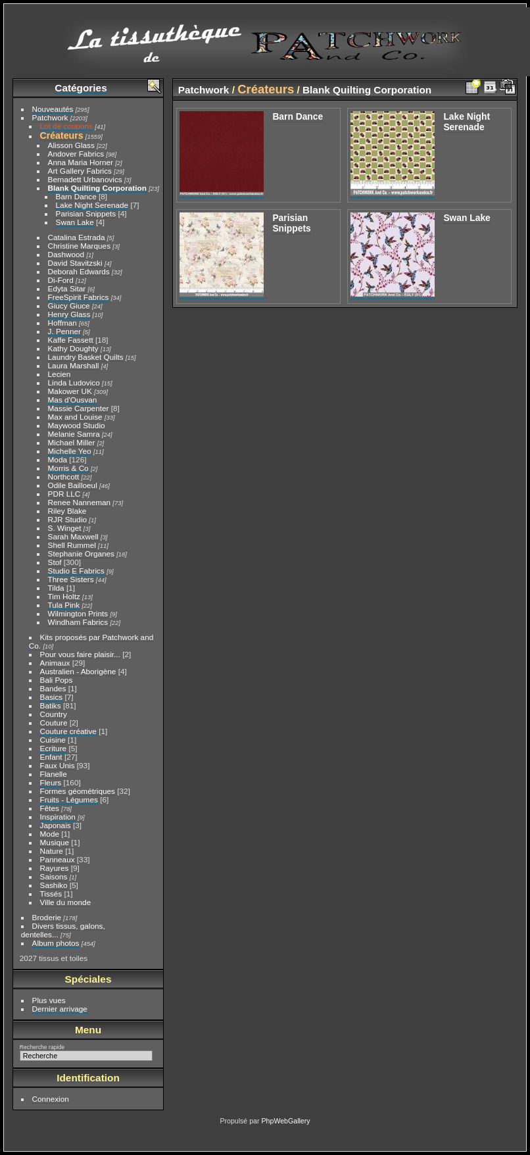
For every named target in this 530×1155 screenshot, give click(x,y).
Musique (54, 842)
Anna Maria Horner (80, 162)
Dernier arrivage (59, 1008)
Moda (57, 459)
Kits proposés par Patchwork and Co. (91, 641)
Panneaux (57, 859)
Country (53, 714)
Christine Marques (79, 245)
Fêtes (49, 808)
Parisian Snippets (86, 213)
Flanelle (53, 774)
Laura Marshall (73, 365)
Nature (51, 851)
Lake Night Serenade (92, 205)
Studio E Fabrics (76, 570)
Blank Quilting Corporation (97, 188)
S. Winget (65, 528)
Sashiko (54, 885)
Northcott (64, 476)
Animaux (55, 662)
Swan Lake (75, 222)
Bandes (53, 688)
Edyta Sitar (67, 288)
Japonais (55, 825)
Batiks (50, 705)
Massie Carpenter (78, 408)
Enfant (51, 756)
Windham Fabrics (78, 622)
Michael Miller (71, 442)
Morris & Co (68, 468)
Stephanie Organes (81, 553)
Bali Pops (56, 680)
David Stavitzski (75, 262)
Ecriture (53, 748)
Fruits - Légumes (69, 799)
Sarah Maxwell (73, 536)
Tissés (51, 893)
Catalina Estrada (76, 237)
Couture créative (68, 731)
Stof (55, 562)
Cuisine (53, 739)
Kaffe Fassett (70, 339)
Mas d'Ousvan (72, 399)
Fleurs (51, 782)
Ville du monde (65, 902)
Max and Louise (75, 416)
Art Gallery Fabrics (80, 170)
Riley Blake (67, 510)
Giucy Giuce (69, 305)
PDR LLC (64, 493)
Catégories (81, 87)
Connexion (50, 1098)
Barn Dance (76, 196)
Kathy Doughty (73, 348)
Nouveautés (53, 109)
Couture (54, 722)
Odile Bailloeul (72, 485)
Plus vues (49, 1000)
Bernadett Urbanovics (85, 179)
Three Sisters (71, 579)
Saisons (54, 876)
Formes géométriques (77, 791)
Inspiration (58, 816)
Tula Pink (64, 605)
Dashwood (66, 254)
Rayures (54, 868)
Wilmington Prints (78, 613)
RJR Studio (67, 519)
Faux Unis (57, 765)
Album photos (56, 943)
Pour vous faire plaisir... (80, 654)
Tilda (56, 587)
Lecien (59, 374)
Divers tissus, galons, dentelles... (63, 930)
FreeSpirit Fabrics (78, 297)
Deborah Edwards (79, 271)
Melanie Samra (74, 434)
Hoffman (62, 322)
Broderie (46, 917)
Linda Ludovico (74, 382)
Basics (51, 697)
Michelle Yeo (69, 451)
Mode (49, 833)
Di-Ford (61, 280)
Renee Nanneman (79, 502)
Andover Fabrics (76, 153)
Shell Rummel (72, 545)
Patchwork (50, 117)
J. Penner (64, 331)
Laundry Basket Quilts (86, 357)
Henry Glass (69, 314)
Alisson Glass (71, 145)
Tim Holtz (64, 596)
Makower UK (70, 391)
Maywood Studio (76, 425)
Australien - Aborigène (78, 671)
